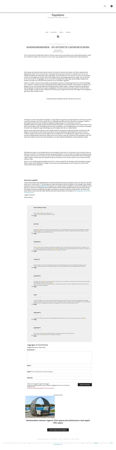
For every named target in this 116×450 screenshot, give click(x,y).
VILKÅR (60, 438)
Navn (29, 365)
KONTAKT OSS (67, 438)
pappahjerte (37, 275)
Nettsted (30, 377)
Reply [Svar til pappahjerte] (35, 286)
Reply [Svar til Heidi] (35, 304)
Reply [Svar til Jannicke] (35, 233)
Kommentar (31, 349)
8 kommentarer (58, 50)
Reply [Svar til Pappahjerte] (35, 251)
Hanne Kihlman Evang (40, 207)
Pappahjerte (58, 15)
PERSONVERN (53, 438)
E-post (40, 371)
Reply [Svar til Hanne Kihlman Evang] (35, 215)
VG (40, 184)
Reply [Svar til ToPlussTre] (35, 267)
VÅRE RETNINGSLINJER (42, 438)
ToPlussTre (37, 259)
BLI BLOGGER (76, 438)
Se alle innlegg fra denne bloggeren (58, 429)
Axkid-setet (44, 186)
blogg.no (96, 442)
